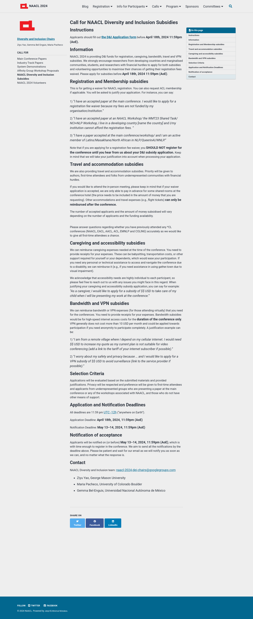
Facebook (53, 605)
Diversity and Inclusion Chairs (38, 39)
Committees (212, 6)
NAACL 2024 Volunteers (31, 87)
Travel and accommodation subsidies (207, 51)
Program (172, 6)
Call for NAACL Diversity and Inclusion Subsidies (124, 22)
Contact (192, 81)
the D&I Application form (122, 38)
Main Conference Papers (32, 63)
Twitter (35, 605)
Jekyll (47, 611)
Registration (101, 6)
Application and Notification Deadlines (207, 71)
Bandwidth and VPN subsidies (203, 61)
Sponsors (191, 6)
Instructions (195, 36)
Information (194, 41)
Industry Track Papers (30, 67)
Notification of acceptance (202, 76)
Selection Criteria (197, 66)
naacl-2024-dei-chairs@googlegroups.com (151, 532)
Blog (84, 6)
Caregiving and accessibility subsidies (207, 56)
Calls (156, 6)
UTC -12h (114, 469)
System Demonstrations (31, 71)
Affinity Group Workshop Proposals (38, 75)
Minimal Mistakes (61, 611)
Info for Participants (131, 6)
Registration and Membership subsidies (208, 46)
